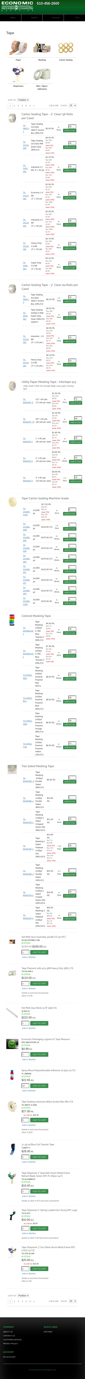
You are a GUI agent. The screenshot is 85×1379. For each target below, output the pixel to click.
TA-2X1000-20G (26, 548)
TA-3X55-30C (25, 316)
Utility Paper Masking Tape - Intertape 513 (48, 382)
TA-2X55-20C (25, 168)
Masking (42, 60)
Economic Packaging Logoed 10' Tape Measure (45, 1039)
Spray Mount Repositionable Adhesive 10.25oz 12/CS (48, 1070)
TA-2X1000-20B (26, 537)
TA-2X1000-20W (26, 527)
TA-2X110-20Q (26, 145)
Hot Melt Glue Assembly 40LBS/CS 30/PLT (43, 937)
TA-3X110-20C (26, 339)
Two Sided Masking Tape (37, 766)
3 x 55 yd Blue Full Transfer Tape (37, 1144)
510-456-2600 (48, 3)
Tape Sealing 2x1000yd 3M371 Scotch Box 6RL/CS (47, 1101)
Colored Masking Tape (36, 616)
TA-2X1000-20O (26, 591)
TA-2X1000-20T (26, 580)
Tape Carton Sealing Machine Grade (45, 498)
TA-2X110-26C (26, 246)
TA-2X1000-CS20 (26, 512)
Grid (73, 100)
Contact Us (9, 1336)
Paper (18, 60)
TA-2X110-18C (26, 196)
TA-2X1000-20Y (26, 569)
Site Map (48, 1332)
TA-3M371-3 (26, 299)
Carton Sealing (66, 60)
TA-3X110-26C (26, 363)
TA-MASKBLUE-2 (28, 654)
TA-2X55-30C (25, 266)
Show (64, 105)
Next (34, 105)
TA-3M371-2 (26, 128)
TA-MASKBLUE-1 (28, 631)
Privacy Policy (10, 1343)
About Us (8, 1332)
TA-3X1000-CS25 (26, 601)
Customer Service (12, 1340)
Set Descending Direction (32, 100)
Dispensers (18, 86)
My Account (9, 1357)
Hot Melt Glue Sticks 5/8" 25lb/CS (38, 1008)
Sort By (12, 100)
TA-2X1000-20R (26, 559)
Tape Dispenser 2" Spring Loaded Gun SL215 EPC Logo (49, 1210)
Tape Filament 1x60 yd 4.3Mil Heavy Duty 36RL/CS (47, 968)
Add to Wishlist (28, 957)
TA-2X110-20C (26, 223)
